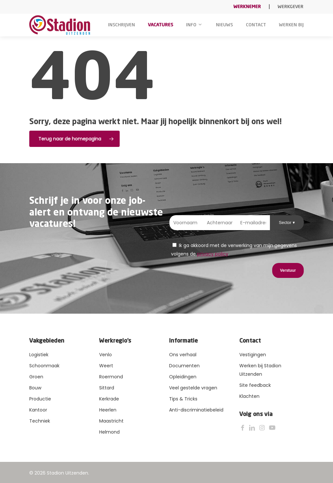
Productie (40, 399)
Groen (36, 376)
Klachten (249, 396)
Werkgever (290, 7)
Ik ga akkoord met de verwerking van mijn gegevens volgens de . (234, 249)
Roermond (111, 376)
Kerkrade (109, 399)
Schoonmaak (44, 365)
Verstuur (288, 270)
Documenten (184, 365)
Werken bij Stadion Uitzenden (260, 369)
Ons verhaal (182, 354)
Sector (285, 222)
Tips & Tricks (183, 399)
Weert (106, 365)
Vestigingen (252, 354)
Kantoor (38, 410)
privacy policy (212, 254)
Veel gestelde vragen (193, 388)
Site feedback (255, 385)
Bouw (35, 388)
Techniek (39, 421)
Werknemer (247, 7)
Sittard (106, 388)
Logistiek (38, 354)
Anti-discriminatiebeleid (196, 410)
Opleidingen (182, 376)
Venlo (105, 354)
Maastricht (111, 421)
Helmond (109, 432)
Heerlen (107, 410)
